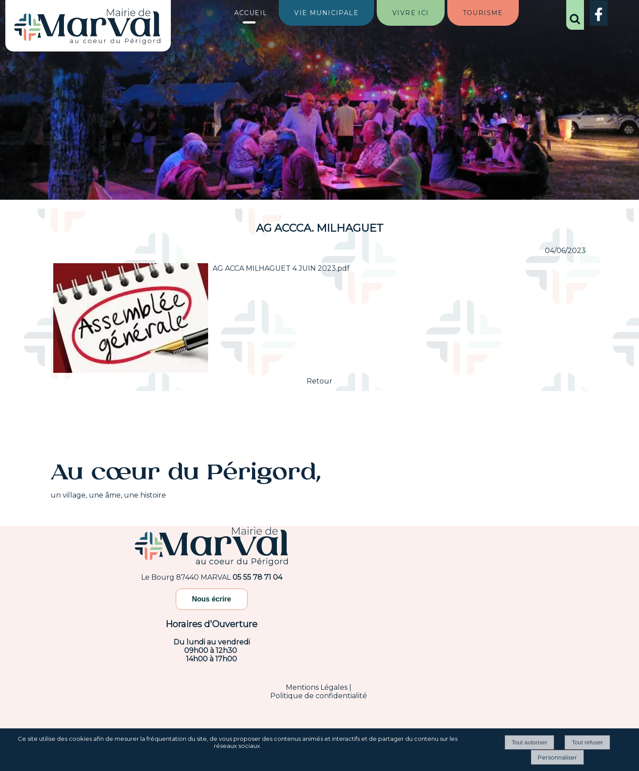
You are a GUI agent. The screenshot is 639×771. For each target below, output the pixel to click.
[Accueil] (87, 27)
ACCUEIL (251, 13)
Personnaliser (557, 757)
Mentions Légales (316, 687)
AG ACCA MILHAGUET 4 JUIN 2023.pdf (281, 268)
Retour (319, 381)
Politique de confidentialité (318, 696)
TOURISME (483, 13)
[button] (575, 15)
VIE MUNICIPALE (326, 13)
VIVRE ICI (410, 13)
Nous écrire (211, 599)
